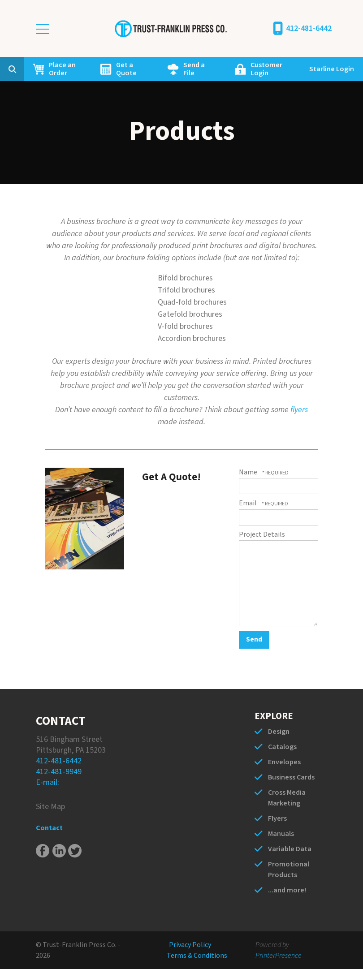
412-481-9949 (59, 771)
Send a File (194, 69)
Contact (49, 828)
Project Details (262, 534)
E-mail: (47, 782)
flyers (299, 409)
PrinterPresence (278, 955)
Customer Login (266, 69)
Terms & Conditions (197, 955)
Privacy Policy (190, 945)
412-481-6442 (309, 28)
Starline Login (331, 69)
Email (248, 503)
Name (249, 472)
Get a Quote (126, 69)
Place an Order (62, 69)
